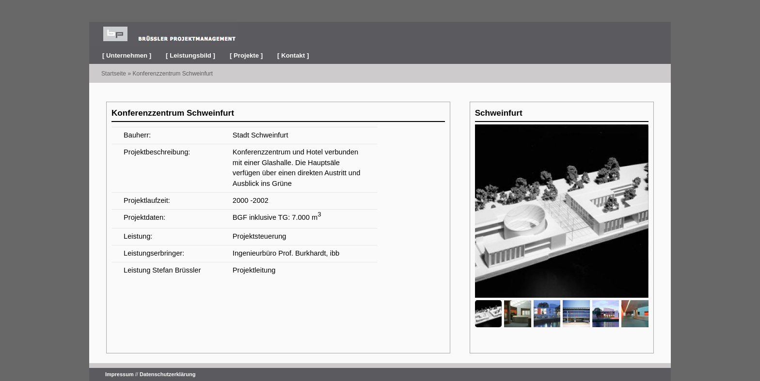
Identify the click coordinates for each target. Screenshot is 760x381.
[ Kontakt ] (293, 55)
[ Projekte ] (246, 55)
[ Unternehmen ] (126, 55)
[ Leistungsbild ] (190, 55)
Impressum (119, 374)
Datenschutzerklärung (168, 374)
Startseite (113, 73)
